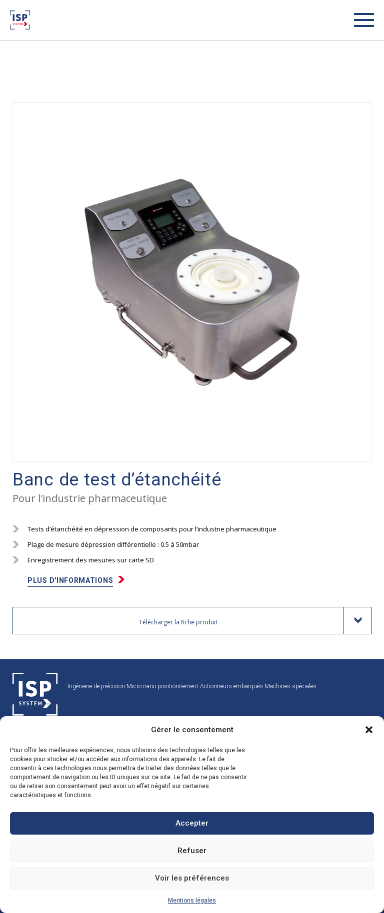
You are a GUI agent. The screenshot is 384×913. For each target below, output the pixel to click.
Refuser (192, 850)
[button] (369, 730)
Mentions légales (192, 900)
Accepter (192, 823)
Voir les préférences (192, 878)
